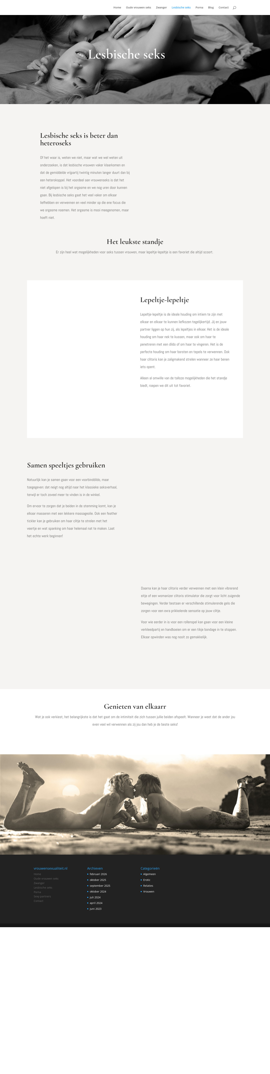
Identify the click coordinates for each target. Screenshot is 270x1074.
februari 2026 (98, 1021)
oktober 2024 (98, 1038)
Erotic (146, 1026)
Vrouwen (148, 1038)
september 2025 (100, 1032)
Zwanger (161, 7)
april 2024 (96, 1050)
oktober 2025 (98, 1026)
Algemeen (149, 1021)
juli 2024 (95, 1044)
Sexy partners (42, 1043)
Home (117, 7)
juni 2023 (95, 1055)
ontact (39, 1047)
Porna (199, 7)
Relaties (148, 1032)
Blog (211, 7)
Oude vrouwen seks (138, 7)
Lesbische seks (181, 7)
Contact (224, 7)
